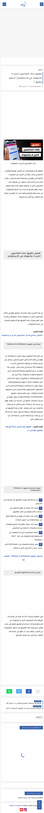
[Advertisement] (22, 34)
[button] (27, 691)
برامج (38, 70)
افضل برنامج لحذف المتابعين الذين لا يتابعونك (20, 336)
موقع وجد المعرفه (14, 805)
